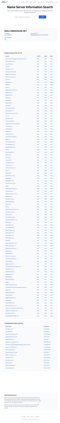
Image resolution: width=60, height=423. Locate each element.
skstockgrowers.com (10, 183)
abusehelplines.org (9, 61)
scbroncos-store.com (10, 256)
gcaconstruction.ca (10, 313)
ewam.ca (7, 84)
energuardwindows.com (11, 305)
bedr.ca (7, 149)
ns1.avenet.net (8, 362)
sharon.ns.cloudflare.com (11, 334)
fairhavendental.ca (9, 279)
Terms (32, 416)
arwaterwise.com (9, 64)
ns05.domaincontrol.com (11, 352)
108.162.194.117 (47, 342)
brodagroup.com (9, 274)
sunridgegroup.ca (9, 162)
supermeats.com (9, 225)
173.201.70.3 (47, 336)
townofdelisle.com (9, 238)
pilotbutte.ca (8, 173)
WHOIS (22, 2)
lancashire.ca (8, 103)
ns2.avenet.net (8, 331)
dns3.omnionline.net (10, 365)
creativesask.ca (9, 134)
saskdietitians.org (9, 180)
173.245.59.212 (47, 347)
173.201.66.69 (47, 357)
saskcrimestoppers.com (11, 243)
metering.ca (8, 178)
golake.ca (7, 139)
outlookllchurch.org (10, 175)
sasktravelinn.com (9, 232)
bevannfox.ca (8, 82)
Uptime (34, 2)
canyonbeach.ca (9, 110)
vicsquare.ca (8, 160)
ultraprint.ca (8, 154)
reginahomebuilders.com (11, 219)
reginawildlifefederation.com (12, 315)
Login (57, 2)
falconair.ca (8, 157)
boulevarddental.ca (10, 302)
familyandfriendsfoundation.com (13, 266)
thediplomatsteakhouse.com (12, 209)
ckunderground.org (10, 212)
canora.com (8, 131)
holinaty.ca (8, 97)
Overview (23, 416)
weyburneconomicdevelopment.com (14, 308)
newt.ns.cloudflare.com (11, 347)
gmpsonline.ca (8, 251)
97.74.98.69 (46, 329)
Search (42, 17)
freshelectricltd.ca (9, 199)
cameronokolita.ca (9, 121)
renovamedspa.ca (9, 227)
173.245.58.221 (47, 334)
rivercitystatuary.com (10, 141)
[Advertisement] (30, 24)
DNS (30, 2)
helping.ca (7, 240)
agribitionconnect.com (10, 77)
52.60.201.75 (47, 365)
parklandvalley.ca (9, 152)
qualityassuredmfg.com (10, 248)
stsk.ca (7, 206)
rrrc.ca (7, 116)
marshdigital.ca (8, 277)
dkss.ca (7, 170)
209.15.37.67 (47, 360)
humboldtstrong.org (10, 217)
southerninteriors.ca (10, 167)
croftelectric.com (9, 69)
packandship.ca (9, 253)
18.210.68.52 (47, 362)
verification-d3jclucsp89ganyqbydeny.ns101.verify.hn (17, 344)
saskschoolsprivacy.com (11, 284)
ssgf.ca (7, 282)
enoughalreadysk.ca (10, 147)
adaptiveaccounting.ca (10, 74)
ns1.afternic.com (9, 329)
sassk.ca (7, 87)
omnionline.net (8, 92)
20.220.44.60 (47, 368)
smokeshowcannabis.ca (11, 188)
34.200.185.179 (8, 35)
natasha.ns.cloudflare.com (11, 342)
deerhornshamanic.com (11, 193)
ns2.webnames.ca (9, 339)
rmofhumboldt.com (10, 144)
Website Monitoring (50, 2)
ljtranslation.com (9, 118)
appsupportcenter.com (10, 71)
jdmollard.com (8, 196)
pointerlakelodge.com (10, 245)
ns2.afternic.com (9, 357)
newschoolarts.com (10, 230)
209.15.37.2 (46, 339)
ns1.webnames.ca (9, 360)
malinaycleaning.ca (9, 201)
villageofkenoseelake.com (11, 310)
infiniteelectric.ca (9, 269)
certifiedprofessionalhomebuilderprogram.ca (16, 287)
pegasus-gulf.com (9, 264)
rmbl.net (7, 66)
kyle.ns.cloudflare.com (10, 355)
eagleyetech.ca (9, 95)
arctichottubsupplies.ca (10, 136)
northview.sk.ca (9, 165)
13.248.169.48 (47, 344)
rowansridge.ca (9, 261)
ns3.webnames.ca (9, 368)
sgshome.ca (8, 204)
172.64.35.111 (47, 355)
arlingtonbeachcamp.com (11, 113)
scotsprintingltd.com (10, 292)
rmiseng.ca (8, 105)
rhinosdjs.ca (8, 100)
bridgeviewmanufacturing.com (12, 123)
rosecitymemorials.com (10, 258)
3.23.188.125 (46, 331)
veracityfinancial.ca (10, 108)
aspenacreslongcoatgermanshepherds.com (15, 58)
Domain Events (41, 2)
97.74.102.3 (46, 352)
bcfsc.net (7, 79)
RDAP (27, 2)
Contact (37, 416)
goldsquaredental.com (10, 297)
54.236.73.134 (47, 349)
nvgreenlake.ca (9, 295)
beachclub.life (8, 214)
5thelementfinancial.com (11, 90)
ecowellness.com (9, 235)
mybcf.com (8, 290)
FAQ (28, 416)
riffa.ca (7, 186)
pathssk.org (8, 222)
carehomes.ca (8, 129)
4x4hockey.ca (8, 126)
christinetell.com (9, 191)
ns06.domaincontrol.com (11, 336)
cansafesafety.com (9, 271)
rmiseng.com (8, 300)
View (38, 58)
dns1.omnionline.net (10, 349)
